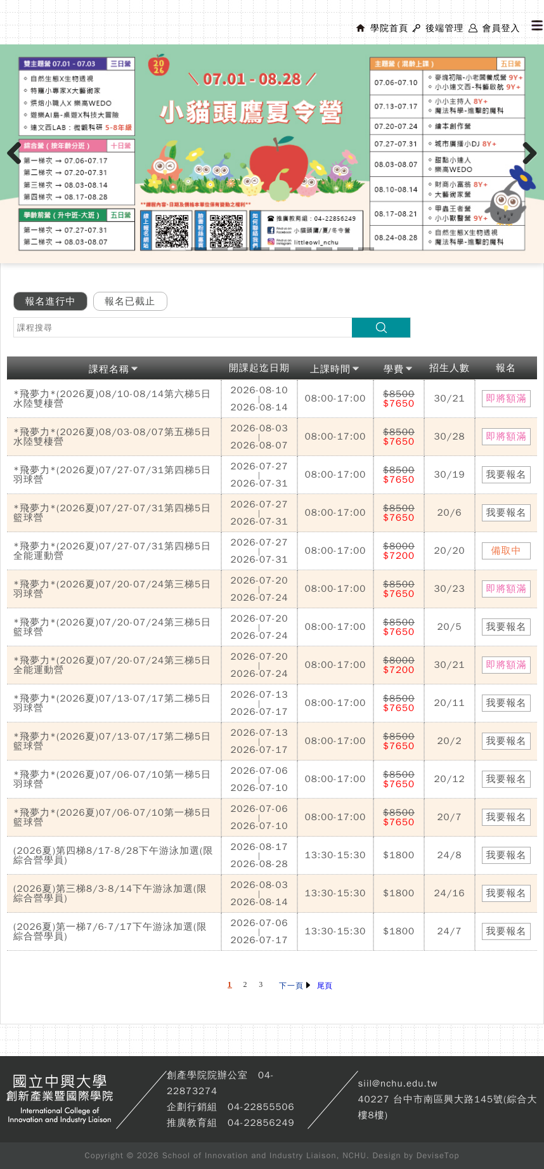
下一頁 (294, 985)
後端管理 (444, 28)
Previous (19, 166)
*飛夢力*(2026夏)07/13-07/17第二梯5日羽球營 (112, 703)
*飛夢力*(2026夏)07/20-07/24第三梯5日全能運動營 (112, 665)
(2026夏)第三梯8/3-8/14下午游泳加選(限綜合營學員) (110, 893)
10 (366, 249)
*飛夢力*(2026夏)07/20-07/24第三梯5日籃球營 (112, 627)
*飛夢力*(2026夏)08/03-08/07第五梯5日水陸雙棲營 (112, 436)
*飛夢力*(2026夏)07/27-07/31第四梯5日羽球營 (112, 474)
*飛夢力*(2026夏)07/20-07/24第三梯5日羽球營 (112, 588)
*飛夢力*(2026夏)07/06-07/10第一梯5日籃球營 (112, 817)
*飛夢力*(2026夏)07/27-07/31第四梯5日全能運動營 (112, 550)
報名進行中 (50, 301)
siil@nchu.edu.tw (398, 1083)
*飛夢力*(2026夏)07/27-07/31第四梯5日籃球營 (112, 512)
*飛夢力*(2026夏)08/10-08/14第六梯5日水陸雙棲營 (112, 398)
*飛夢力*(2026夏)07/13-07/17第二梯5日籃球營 (112, 741)
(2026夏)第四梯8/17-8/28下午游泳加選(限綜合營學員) (113, 855)
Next (530, 166)
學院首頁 (389, 28)
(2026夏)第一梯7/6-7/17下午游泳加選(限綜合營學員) (110, 931)
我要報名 (506, 474)
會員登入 (501, 28)
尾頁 (324, 986)
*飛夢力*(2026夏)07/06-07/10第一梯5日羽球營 (112, 779)
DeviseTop (438, 1155)
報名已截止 (130, 301)
